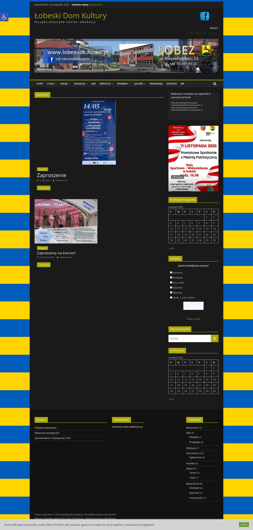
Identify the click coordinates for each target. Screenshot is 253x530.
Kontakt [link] (172, 83)
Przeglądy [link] (194, 442)
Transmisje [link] (156, 83)
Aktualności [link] (192, 427)
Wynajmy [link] (122, 83)
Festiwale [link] (194, 487)
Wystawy (177, 292)
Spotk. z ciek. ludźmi (184, 297)
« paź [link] (171, 248)
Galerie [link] (138, 83)
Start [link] (39, 83)
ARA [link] (93, 83)
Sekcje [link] (64, 83)
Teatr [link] (192, 477)
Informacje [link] (177, 177)
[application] (193, 106)
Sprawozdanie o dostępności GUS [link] (53, 438)
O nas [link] (50, 83)
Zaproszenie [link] (96, 4)
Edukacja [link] (79, 83)
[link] (4, 17)
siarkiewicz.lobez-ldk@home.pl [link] (127, 426)
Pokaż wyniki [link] (193, 318)
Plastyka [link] (193, 437)
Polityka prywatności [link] (45, 427)
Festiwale (178, 277)
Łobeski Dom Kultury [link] (70, 15)
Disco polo (178, 282)
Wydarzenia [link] (192, 483)
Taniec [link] (193, 472)
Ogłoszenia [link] (195, 457)
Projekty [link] (190, 463)
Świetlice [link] (105, 83)
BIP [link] (182, 83)
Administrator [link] (62, 180)
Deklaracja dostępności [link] (47, 432)
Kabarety (177, 287)
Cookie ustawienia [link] (226, 524)
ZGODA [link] (244, 524)
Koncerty (177, 272)
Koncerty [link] (42, 169)
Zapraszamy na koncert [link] (56, 252)
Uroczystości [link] (196, 497)
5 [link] (185, 223)
